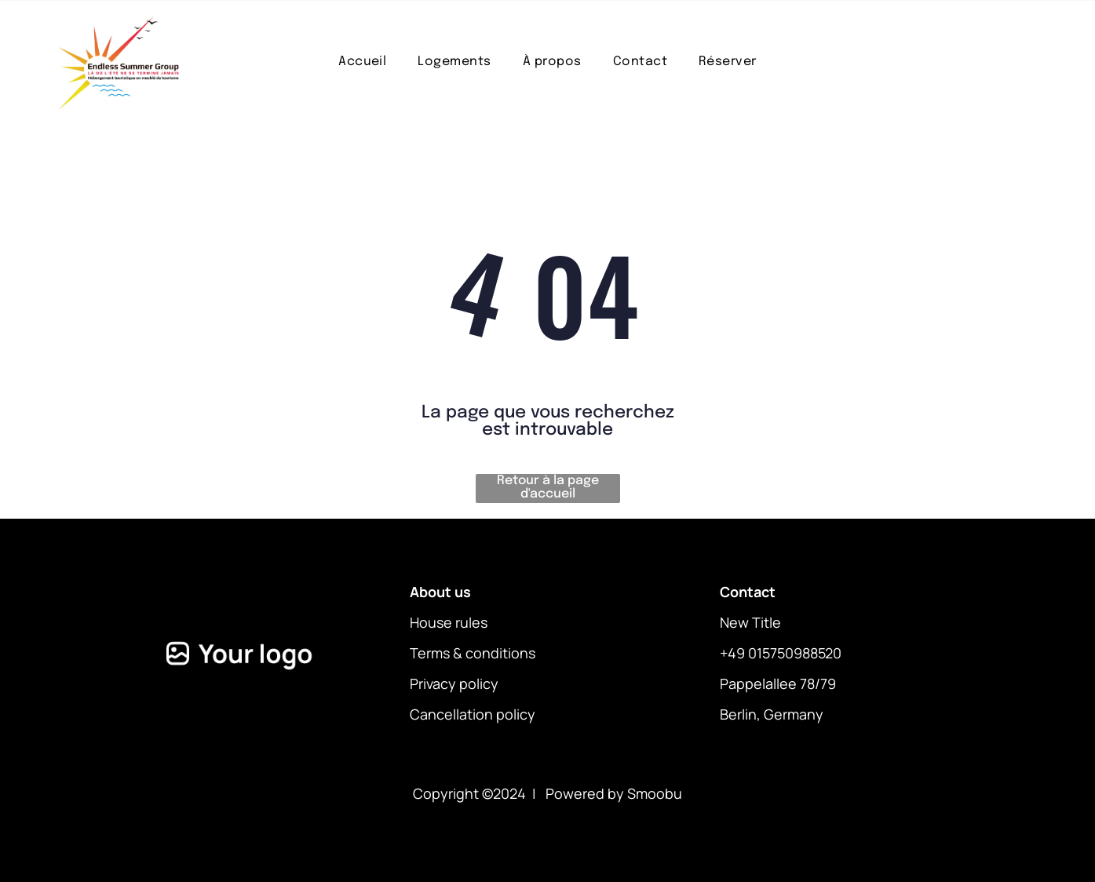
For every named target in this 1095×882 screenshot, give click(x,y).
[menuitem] (362, 61)
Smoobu (654, 793)
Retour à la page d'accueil (548, 487)
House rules (448, 622)
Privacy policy (454, 683)
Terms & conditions (472, 652)
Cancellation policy (472, 714)
